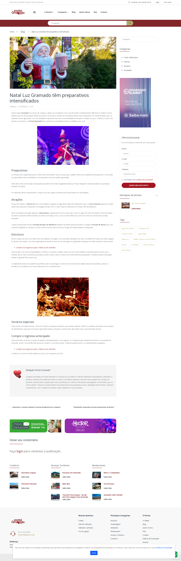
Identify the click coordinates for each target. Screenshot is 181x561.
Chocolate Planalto (29, 484)
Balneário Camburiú (85, 528)
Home (12, 32)
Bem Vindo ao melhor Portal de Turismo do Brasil (26, 2)
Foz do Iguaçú (83, 531)
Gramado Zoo (144, 228)
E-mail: (124, 159)
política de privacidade (145, 180)
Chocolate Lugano (28, 473)
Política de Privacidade (151, 539)
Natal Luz (125, 239)
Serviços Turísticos (117, 535)
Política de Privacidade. (164, 548)
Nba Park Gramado (138, 203)
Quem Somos (84, 12)
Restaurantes (115, 531)
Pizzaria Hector (127, 234)
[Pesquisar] (87, 23)
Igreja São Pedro (128, 228)
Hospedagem (116, 524)
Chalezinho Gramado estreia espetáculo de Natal (94, 407)
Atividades (114, 528)
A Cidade (146, 520)
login (20, 451)
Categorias (62, 12)
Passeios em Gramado (71, 473)
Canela (80, 520)
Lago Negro (142, 234)
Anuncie (145, 542)
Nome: (124, 149)
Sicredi (124, 245)
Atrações (126, 66)
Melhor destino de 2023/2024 (144, 239)
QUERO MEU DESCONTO (138, 185)
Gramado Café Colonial (113, 495)
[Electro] (18, 12)
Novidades (127, 70)
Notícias (126, 62)
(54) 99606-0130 (26, 534)
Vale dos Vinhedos (85, 524)
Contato (104, 12)
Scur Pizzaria (109, 484)
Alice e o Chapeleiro (112, 473)
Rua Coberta (126, 250)
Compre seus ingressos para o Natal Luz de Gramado (36, 247)
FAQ (95, 12)
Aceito (94, 553)
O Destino (48, 12)
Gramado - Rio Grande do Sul (139, 2)
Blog (73, 12)
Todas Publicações (130, 57)
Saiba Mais (136, 208)
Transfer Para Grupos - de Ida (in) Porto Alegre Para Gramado (75, 496)
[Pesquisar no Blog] (139, 39)
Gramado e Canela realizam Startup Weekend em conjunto (35, 407)
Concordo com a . (139, 180)
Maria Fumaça (148, 245)
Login (157, 2)
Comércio (114, 539)
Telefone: (125, 169)
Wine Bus (66, 484)
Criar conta (167, 2)
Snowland (134, 245)
